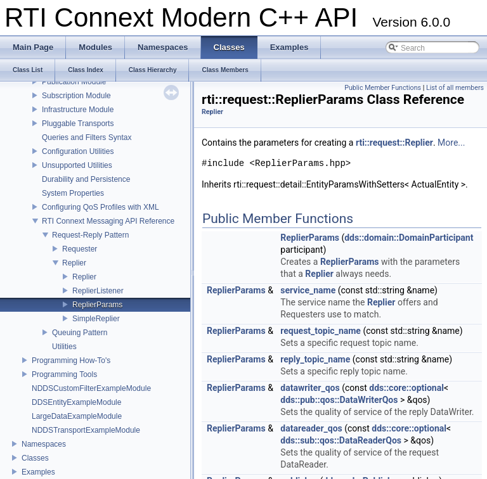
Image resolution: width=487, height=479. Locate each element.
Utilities (64, 346)
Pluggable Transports (78, 123)
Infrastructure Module (78, 109)
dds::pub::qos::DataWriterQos (339, 400)
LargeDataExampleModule (77, 416)
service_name (307, 290)
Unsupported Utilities (77, 165)
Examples (38, 472)
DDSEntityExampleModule (76, 402)
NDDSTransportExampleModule (86, 430)
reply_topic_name (315, 359)
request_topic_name (320, 331)
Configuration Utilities (78, 151)
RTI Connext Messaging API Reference (108, 221)
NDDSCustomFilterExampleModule (91, 388)
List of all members (455, 88)
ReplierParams (97, 304)
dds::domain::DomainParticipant (408, 238)
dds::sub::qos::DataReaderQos (340, 440)
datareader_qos (311, 428)
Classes (35, 458)
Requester (79, 249)
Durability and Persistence (86, 179)
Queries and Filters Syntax (86, 137)
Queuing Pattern (79, 332)
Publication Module (74, 81)
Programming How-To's (71, 360)
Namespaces (44, 444)
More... (451, 142)
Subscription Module (76, 95)
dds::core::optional (406, 388)
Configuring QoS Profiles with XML (100, 207)
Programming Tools (64, 374)
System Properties (73, 193)
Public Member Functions (382, 88)
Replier (74, 263)
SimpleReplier (96, 318)
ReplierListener (98, 290)
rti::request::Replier (394, 142)
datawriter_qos (309, 388)
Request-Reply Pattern (90, 235)
